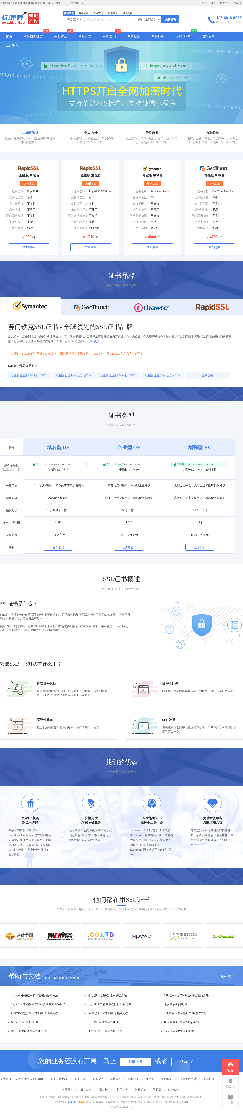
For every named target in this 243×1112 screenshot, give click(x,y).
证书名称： (19, 191)
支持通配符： (17, 203)
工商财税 (12, 45)
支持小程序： (17, 221)
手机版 (157, 1089)
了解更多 (94, 341)
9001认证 (167, 1078)
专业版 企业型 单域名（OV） (29, 375)
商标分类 (85, 36)
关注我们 (77, 3)
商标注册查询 (58, 1078)
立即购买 (29, 247)
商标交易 (83, 13)
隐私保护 (140, 1089)
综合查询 (74, 19)
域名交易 (127, 13)
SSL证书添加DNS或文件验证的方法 (186, 995)
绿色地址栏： (17, 209)
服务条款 (86, 1089)
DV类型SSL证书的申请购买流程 (108, 1013)
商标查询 (69, 13)
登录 (204, 3)
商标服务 (157, 36)
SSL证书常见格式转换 (25, 1022)
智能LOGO (183, 36)
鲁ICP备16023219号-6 (121, 1106)
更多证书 (207, 375)
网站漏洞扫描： (16, 215)
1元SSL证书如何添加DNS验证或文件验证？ (38, 1004)
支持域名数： (17, 197)
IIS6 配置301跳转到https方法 (181, 1022)
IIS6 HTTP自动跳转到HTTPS (29, 1031)
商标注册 (79, 1078)
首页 (9, 36)
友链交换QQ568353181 (29, 1078)
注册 (213, 3)
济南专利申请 (188, 1078)
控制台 (237, 3)
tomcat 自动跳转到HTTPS (179, 1031)
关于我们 (68, 1089)
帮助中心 (104, 1089)
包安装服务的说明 (175, 1004)
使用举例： (19, 227)
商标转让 (60, 36)
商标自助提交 (33, 36)
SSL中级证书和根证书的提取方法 (185, 1013)
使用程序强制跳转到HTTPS (105, 1031)
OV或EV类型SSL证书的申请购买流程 (34, 1013)
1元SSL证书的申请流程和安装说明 (109, 1004)
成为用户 (187, 1062)
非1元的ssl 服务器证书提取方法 (107, 995)
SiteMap (173, 1089)
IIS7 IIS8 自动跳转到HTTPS (105, 1022)
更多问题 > (227, 976)
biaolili (71, 1101)
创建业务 (135, 1062)
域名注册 (113, 13)
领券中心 (225, 3)
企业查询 (98, 13)
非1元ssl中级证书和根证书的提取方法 (34, 995)
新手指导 (122, 1089)
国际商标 (208, 36)
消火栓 (150, 1078)
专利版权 (133, 36)
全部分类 (152, 19)
